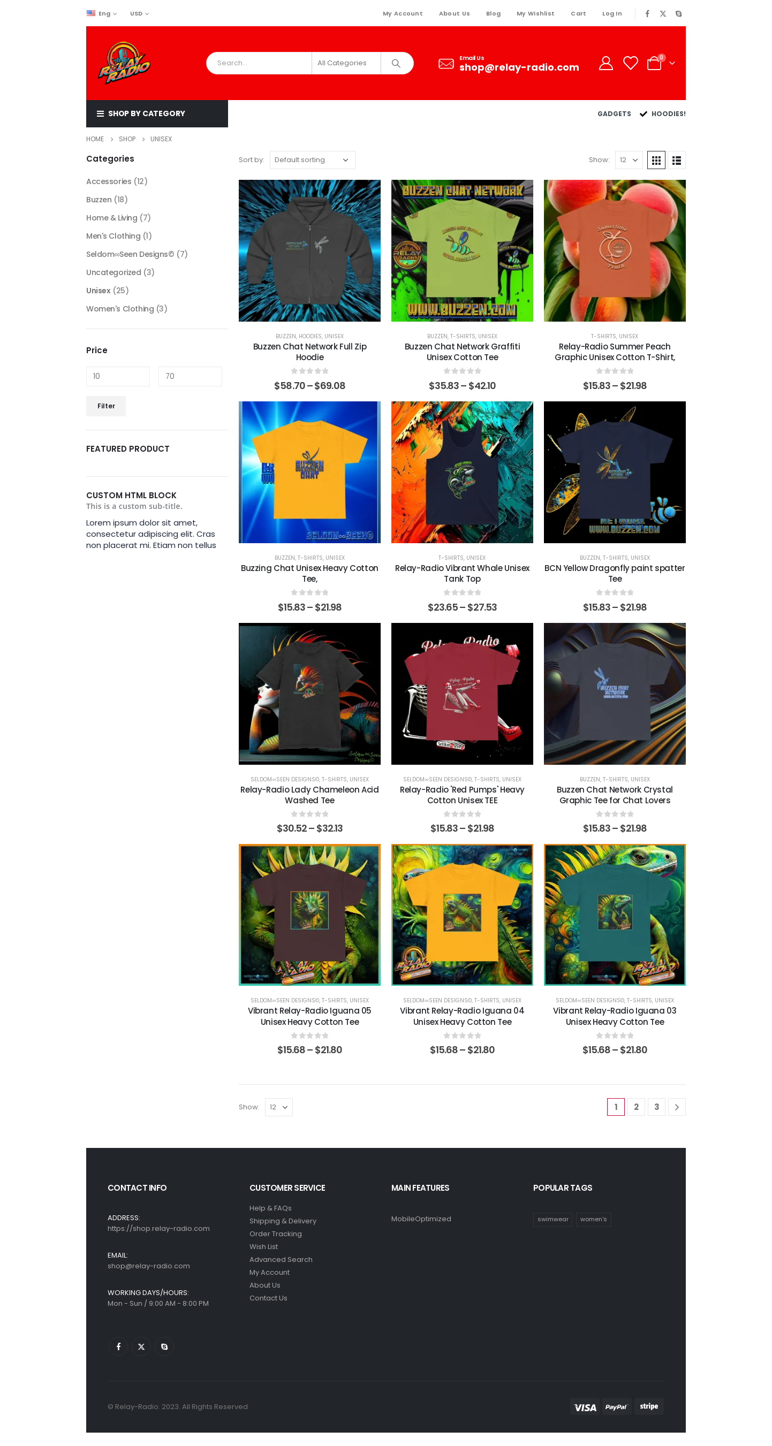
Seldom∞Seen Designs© (285, 779)
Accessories (108, 181)
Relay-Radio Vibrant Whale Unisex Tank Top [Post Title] (462, 573)
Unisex (334, 336)
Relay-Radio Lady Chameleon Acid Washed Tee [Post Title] (309, 795)
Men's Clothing (113, 236)
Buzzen (286, 336)
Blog (493, 13)
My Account (403, 13)
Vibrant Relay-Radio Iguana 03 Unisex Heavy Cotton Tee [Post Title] (614, 1016)
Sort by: (251, 160)
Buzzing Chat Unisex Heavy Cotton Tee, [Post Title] (310, 573)
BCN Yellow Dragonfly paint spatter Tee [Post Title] (614, 573)
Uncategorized (113, 272)
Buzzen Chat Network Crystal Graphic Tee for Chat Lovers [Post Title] (615, 795)
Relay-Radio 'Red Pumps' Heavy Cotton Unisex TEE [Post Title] (462, 795)
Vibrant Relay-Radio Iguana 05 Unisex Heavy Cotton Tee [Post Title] (310, 1016)
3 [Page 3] (657, 1107)
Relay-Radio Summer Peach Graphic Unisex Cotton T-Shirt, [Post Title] (615, 352)
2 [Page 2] (636, 1107)
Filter (106, 405)
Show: (599, 160)
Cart (578, 13)
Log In (612, 13)
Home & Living (112, 217)
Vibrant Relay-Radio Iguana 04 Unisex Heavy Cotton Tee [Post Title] (462, 1016)
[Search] (396, 63)
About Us (454, 13)
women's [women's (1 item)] (593, 1219)
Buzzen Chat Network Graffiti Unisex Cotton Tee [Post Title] (462, 352)
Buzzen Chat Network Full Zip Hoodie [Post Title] (310, 352)
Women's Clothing (120, 308)
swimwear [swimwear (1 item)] (553, 1219)
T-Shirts (462, 336)
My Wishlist (536, 13)
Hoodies (310, 336)
